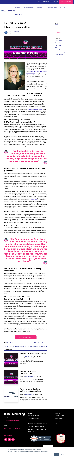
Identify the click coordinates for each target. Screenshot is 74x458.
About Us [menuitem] (57, 413)
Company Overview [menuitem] (60, 415)
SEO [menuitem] (56, 47)
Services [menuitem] (30, 413)
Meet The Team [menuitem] (59, 418)
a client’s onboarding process (35, 109)
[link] (8, 10)
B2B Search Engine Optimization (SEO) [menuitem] (37, 423)
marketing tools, (19, 342)
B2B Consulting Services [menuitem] (34, 432)
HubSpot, (35, 342)
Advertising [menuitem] (58, 43)
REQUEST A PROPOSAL (66, 1)
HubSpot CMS (7, 348)
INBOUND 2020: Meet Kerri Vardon (33, 354)
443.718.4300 (55, 1)
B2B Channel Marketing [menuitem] (33, 418)
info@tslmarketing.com (9, 435)
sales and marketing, (28, 342)
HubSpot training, (42, 342)
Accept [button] (57, 454)
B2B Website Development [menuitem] (34, 421)
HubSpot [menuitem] (57, 49)
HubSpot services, (34, 346)
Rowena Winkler (29, 394)
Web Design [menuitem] (58, 45)
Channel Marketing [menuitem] (60, 52)
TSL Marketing (16, 31)
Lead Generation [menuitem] (59, 54)
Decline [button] (62, 454)
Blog (39, 1)
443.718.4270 (16, 428)
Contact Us (46, 1)
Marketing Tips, (11, 342)
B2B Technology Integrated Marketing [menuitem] (37, 429)
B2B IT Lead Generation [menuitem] (33, 415)
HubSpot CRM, (26, 346)
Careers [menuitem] (57, 423)
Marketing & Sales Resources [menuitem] (62, 421)
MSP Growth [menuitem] (58, 40)
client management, (17, 346)
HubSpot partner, (43, 346)
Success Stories (52, 7)
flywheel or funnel (34, 199)
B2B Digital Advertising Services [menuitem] (36, 426)
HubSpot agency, (8, 346)
